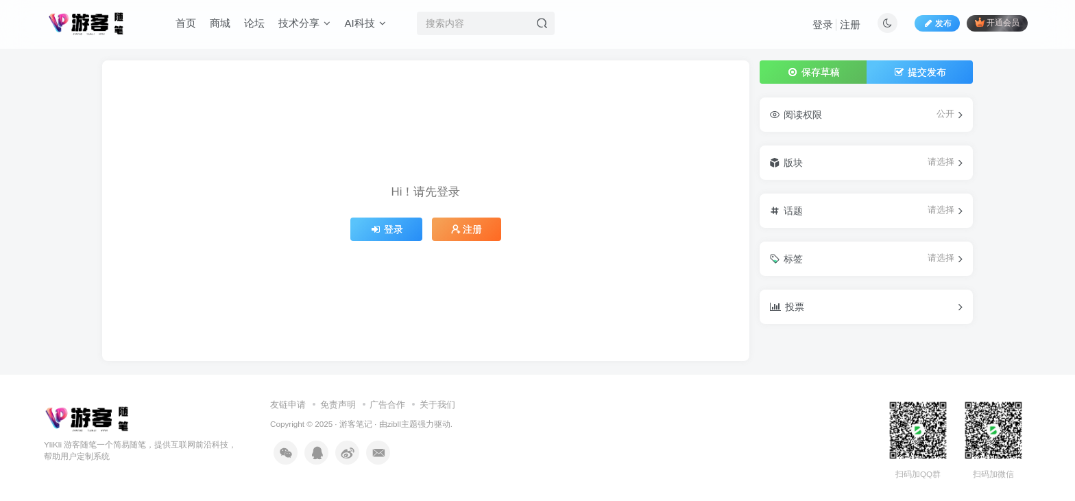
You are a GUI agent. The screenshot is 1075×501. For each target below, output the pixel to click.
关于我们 (437, 404)
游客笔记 (355, 423)
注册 (850, 24)
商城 (220, 23)
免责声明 (338, 404)
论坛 (254, 23)
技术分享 (304, 23)
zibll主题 (402, 423)
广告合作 (387, 404)
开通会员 (997, 22)
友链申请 (288, 404)
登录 (822, 24)
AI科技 (364, 23)
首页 (186, 23)
